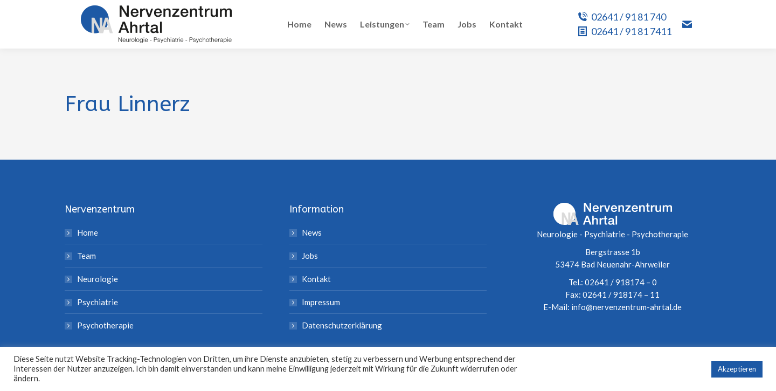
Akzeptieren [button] (737, 369)
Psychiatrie (97, 302)
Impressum (321, 302)
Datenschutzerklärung (342, 325)
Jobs (310, 255)
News (312, 232)
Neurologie (97, 279)
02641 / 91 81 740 (622, 17)
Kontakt (316, 279)
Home (87, 232)
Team (86, 255)
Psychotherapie (105, 325)
